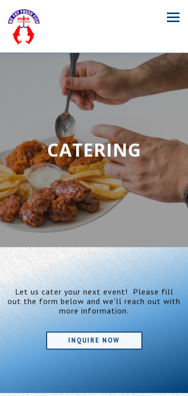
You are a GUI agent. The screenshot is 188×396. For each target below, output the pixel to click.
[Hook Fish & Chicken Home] (24, 26)
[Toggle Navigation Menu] (173, 17)
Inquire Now (94, 339)
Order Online (94, 387)
